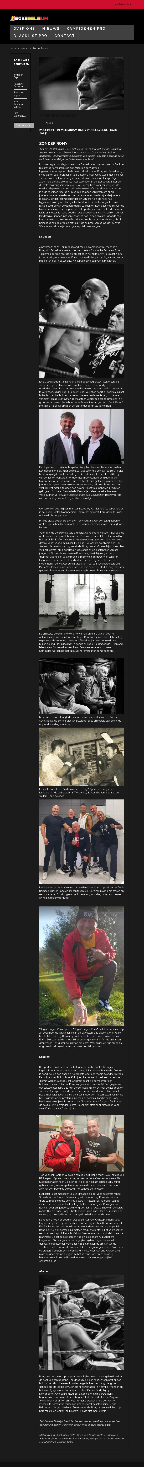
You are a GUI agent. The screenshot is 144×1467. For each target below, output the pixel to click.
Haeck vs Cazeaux (19, 85)
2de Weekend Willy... (19, 104)
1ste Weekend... (20, 114)
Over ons (24, 28)
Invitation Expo (18, 76)
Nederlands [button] (122, 4)
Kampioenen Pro (86, 28)
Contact (64, 36)
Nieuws (51, 28)
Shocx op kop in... (19, 93)
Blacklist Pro (30, 36)
